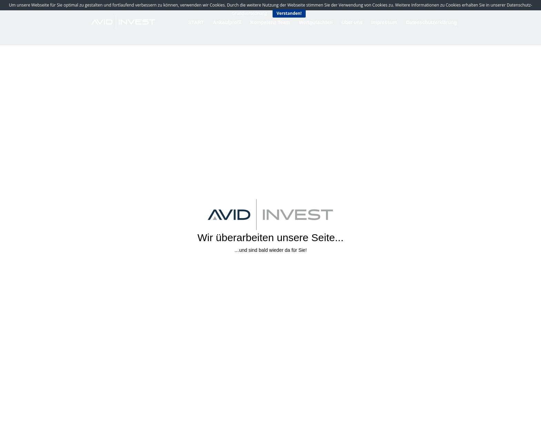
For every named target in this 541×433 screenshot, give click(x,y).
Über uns (352, 22)
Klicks (268, 270)
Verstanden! (289, 13)
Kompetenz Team (270, 22)
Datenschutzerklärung (431, 22)
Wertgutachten (316, 22)
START (196, 22)
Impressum (384, 22)
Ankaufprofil (227, 22)
